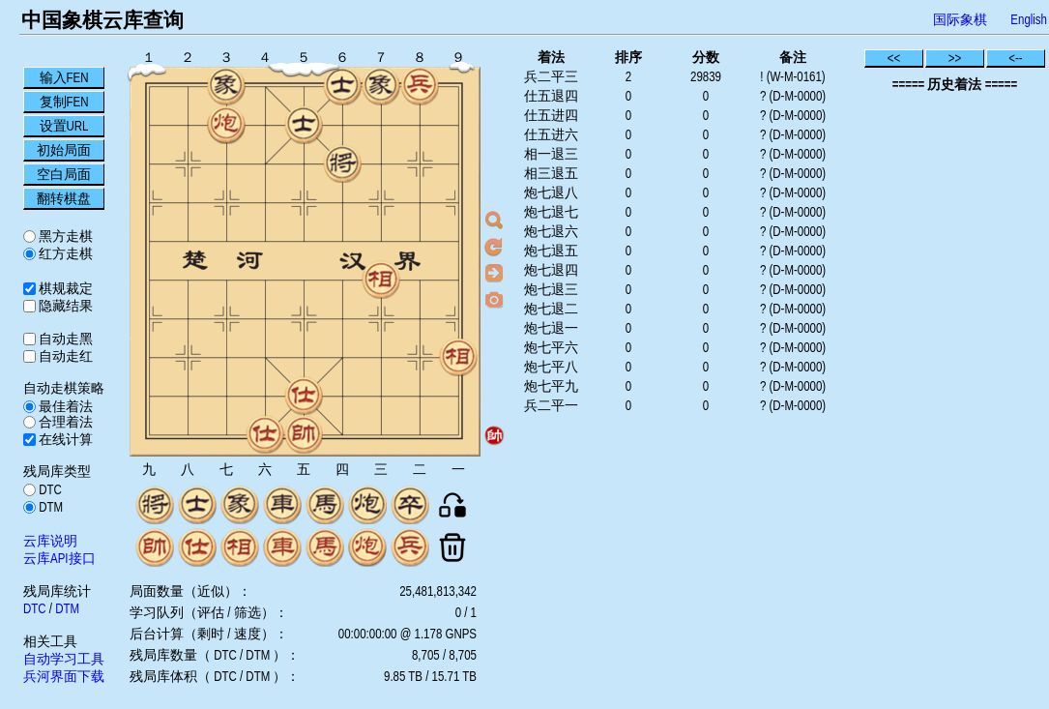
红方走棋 (64, 253)
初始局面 (64, 150)
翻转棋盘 (64, 198)
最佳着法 (64, 406)
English (1028, 19)
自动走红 (64, 356)
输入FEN (64, 77)
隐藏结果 (64, 305)
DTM (49, 507)
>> (955, 58)
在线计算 (64, 439)
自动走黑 (64, 338)
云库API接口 (59, 558)
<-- (1015, 58)
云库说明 (50, 540)
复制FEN (64, 101)
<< (894, 58)
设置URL (64, 125)
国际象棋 (960, 19)
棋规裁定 (64, 288)
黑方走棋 (64, 236)
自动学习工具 (63, 658)
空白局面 (64, 174)
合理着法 (64, 421)
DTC (49, 489)
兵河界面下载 (63, 676)
